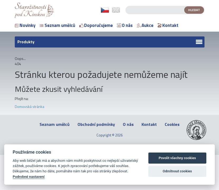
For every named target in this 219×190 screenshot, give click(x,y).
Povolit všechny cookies (177, 158)
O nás (125, 25)
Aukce (145, 25)
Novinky (25, 25)
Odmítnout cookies (177, 171)
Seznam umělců (57, 25)
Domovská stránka (29, 106)
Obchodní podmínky (96, 124)
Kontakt (168, 25)
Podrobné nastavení (29, 176)
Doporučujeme (96, 25)
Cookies (172, 124)
